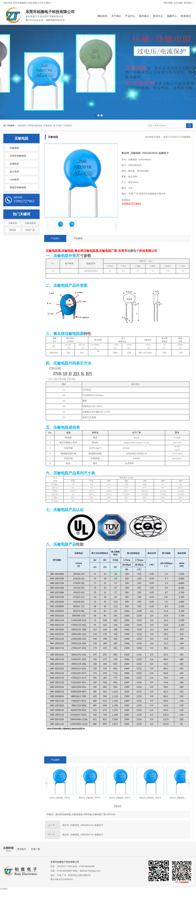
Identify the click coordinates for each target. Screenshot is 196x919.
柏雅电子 (133, 250)
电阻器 (12, 230)
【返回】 (118, 806)
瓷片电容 (57, 125)
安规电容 (47, 125)
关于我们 (116, 16)
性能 (80, 544)
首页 (165, 137)
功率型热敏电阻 (34, 125)
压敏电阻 (21, 125)
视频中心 (172, 16)
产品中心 (130, 16)
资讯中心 (158, 16)
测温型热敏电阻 (18, 187)
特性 (87, 334)
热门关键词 (21, 214)
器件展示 (144, 16)
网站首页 (102, 16)
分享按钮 (4, 889)
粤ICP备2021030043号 (61, 879)
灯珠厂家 (35, 849)
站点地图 (178, 3)
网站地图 (168, 3)
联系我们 (188, 3)
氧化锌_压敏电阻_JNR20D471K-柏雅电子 (82, 834)
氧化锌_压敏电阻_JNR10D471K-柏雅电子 (82, 825)
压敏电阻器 (30, 223)
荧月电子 (22, 849)
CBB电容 (67, 125)
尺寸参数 (83, 256)
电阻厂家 (30, 230)
